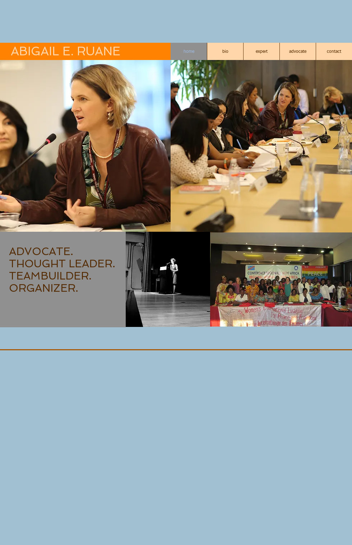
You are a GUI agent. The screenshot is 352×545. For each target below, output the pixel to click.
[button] (85, 146)
